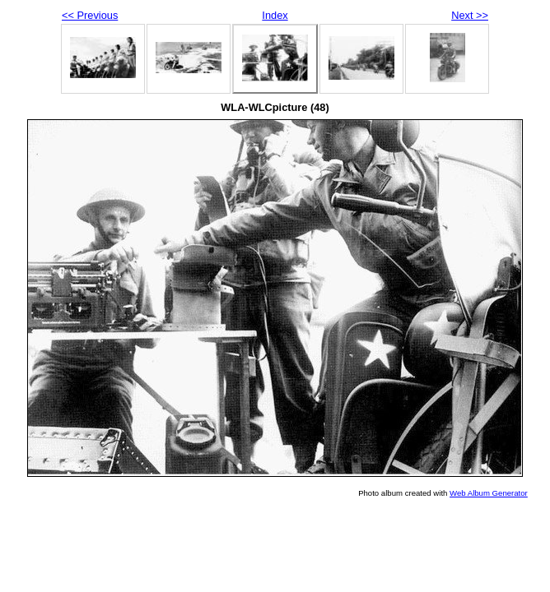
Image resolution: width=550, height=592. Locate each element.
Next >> (469, 15)
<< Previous (90, 15)
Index (274, 15)
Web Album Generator (489, 492)
